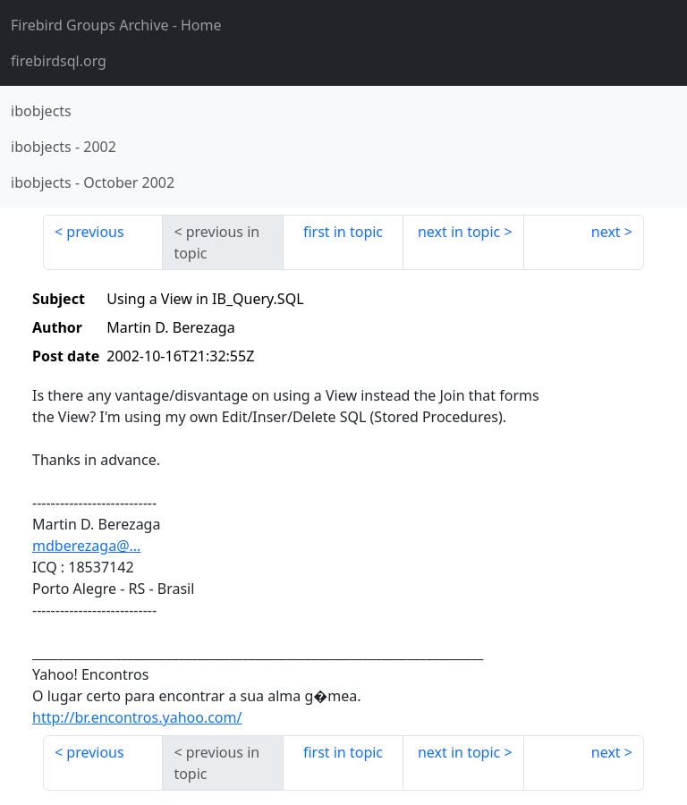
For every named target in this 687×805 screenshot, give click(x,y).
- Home (116, 25)
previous (94, 232)
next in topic (459, 232)
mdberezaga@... (86, 545)
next (606, 232)
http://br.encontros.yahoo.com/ (137, 717)
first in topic (343, 232)
